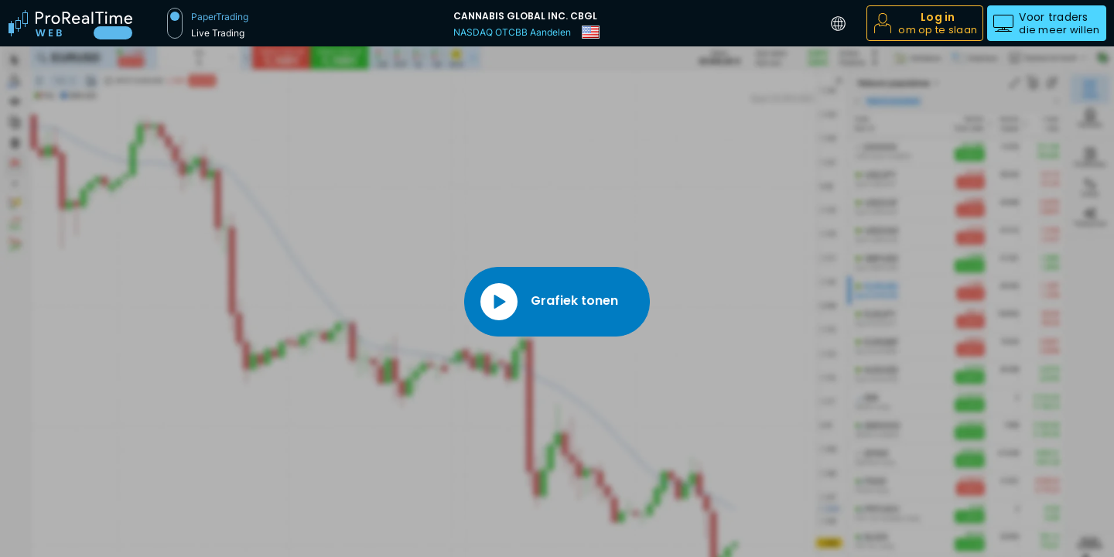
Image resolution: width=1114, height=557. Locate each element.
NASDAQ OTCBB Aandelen (512, 32)
